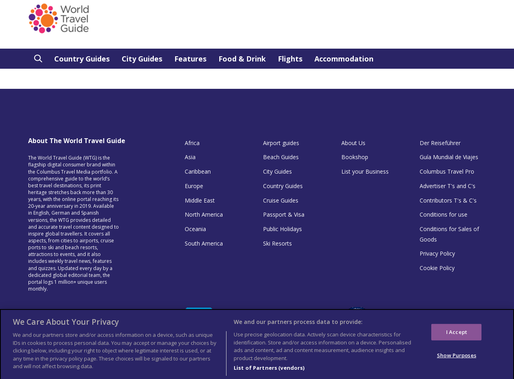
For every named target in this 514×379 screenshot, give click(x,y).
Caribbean (198, 171)
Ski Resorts (277, 243)
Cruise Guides (280, 200)
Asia (190, 157)
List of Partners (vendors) (269, 370)
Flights (290, 59)
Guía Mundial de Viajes (449, 157)
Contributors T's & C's (448, 200)
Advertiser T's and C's (447, 186)
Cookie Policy (437, 268)
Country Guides (82, 59)
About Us (353, 143)
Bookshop (354, 157)
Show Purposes (456, 357)
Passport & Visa (283, 214)
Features (190, 59)
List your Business (365, 171)
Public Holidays (282, 229)
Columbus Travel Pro (447, 171)
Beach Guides (281, 157)
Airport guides (281, 143)
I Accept (456, 334)
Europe (194, 186)
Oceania (195, 229)
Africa (192, 143)
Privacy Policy (437, 253)
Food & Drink (242, 59)
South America (204, 243)
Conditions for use (443, 214)
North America (204, 214)
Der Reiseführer (440, 143)
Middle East (200, 200)
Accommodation (343, 59)
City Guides (142, 59)
